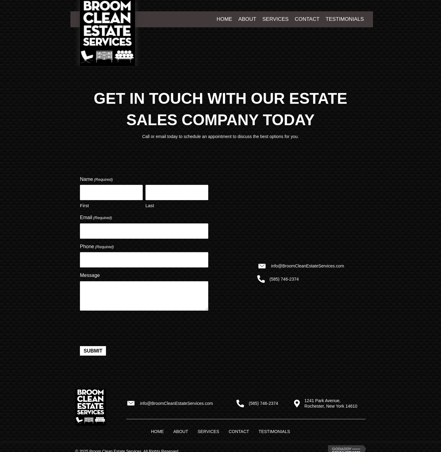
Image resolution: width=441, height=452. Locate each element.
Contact (239, 429)
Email (96, 217)
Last (149, 204)
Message (90, 273)
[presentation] (126, 326)
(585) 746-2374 (284, 278)
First (84, 204)
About (180, 429)
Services (208, 429)
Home (157, 429)
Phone (97, 245)
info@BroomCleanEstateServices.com (307, 265)
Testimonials (274, 429)
